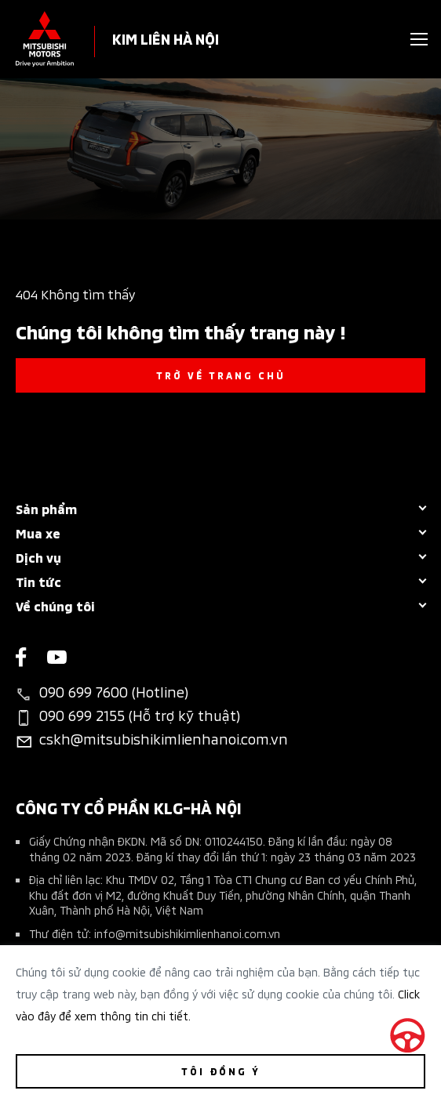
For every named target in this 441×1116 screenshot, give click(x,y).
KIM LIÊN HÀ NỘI (165, 38)
